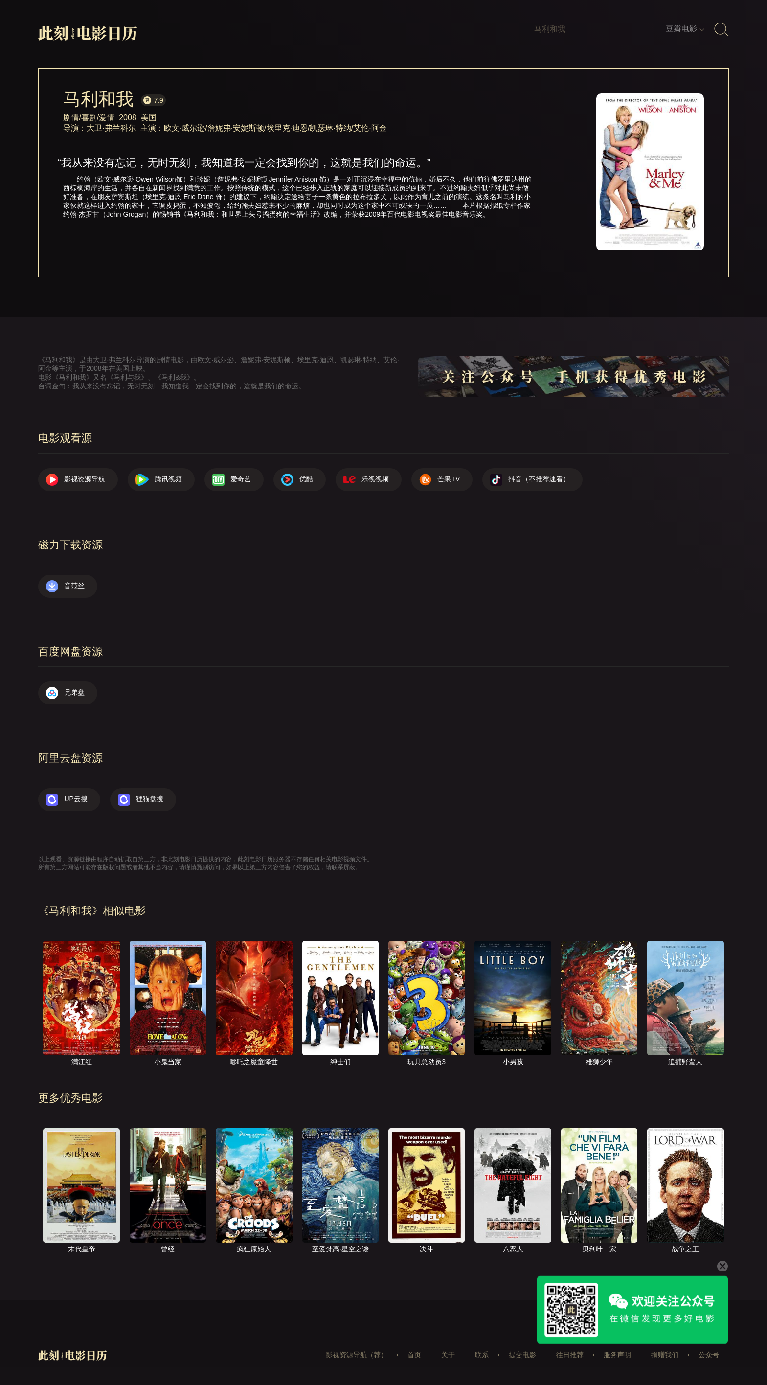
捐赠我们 (664, 1355)
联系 (482, 1355)
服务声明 (617, 1355)
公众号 (709, 1355)
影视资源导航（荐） (356, 1355)
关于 (448, 1355)
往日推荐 (570, 1355)
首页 (414, 1355)
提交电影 (522, 1355)
